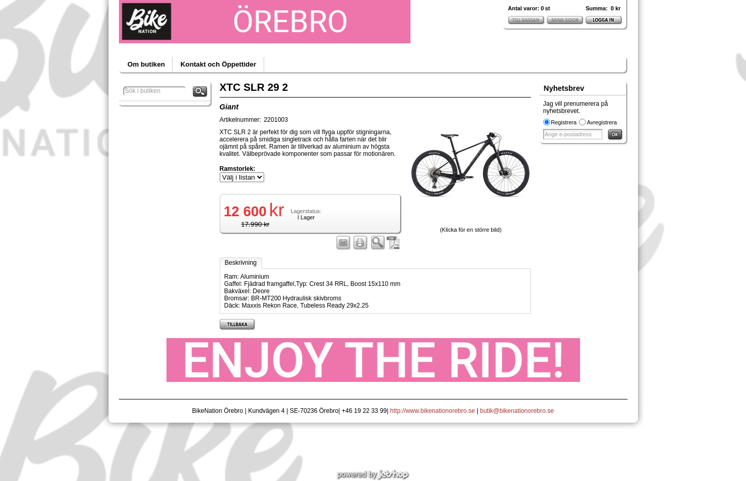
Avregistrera (602, 122)
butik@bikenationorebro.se (517, 410)
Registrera (564, 122)
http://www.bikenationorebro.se (432, 410)
